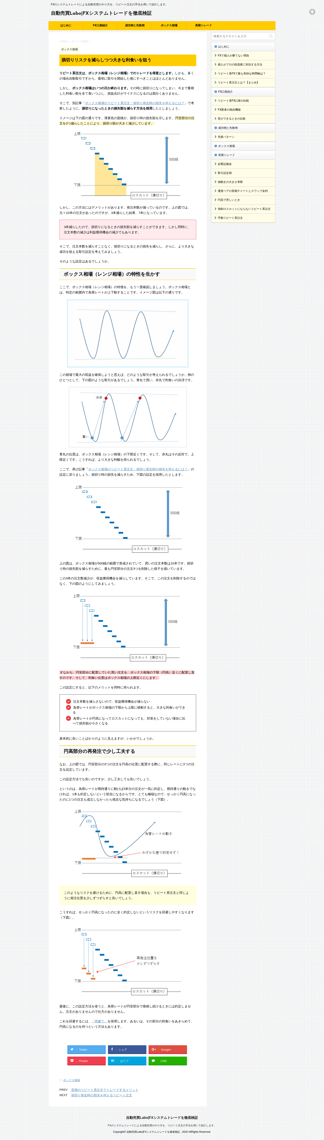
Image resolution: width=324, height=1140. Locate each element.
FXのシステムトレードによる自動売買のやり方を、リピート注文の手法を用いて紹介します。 (162, 1125)
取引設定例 (225, 173)
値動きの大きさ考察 (230, 182)
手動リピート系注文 (230, 218)
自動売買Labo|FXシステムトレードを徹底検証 (101, 13)
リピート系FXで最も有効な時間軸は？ (242, 73)
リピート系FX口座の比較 (233, 100)
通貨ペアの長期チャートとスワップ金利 (243, 191)
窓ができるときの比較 (232, 118)
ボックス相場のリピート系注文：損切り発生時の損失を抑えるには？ (134, 103)
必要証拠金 (225, 164)
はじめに (65, 25)
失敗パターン (226, 137)
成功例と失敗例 (134, 25)
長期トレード (203, 25)
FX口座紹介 (100, 25)
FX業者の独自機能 (229, 109)
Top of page (312, 12)
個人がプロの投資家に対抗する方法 (240, 64)
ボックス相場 (169, 25)
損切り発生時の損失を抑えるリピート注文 (101, 1095)
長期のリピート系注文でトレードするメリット (104, 1090)
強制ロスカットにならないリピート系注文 (244, 209)
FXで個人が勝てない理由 (233, 55)
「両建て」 (99, 1021)
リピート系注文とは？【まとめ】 (238, 82)
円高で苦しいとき (229, 200)
